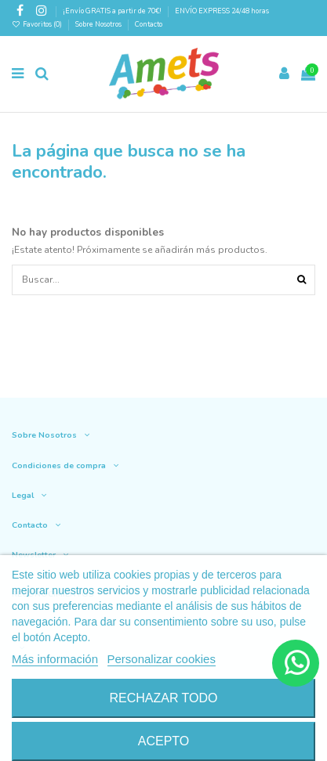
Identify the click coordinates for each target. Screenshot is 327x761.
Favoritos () (38, 24)
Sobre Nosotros (98, 24)
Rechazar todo (163, 698)
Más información (55, 658)
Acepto (164, 741)
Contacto (148, 24)
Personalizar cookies (161, 658)
